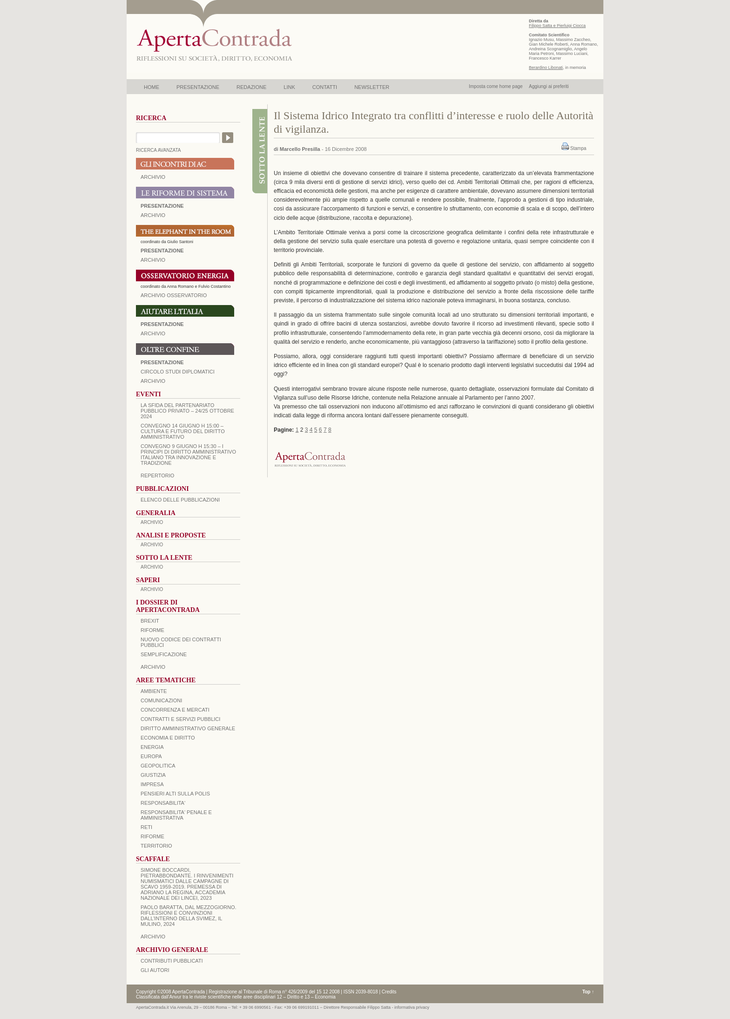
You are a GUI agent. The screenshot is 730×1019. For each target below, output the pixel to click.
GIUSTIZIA (153, 775)
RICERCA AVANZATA (158, 150)
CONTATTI (324, 87)
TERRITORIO (156, 846)
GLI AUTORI (155, 970)
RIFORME (152, 836)
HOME (151, 87)
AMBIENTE (154, 691)
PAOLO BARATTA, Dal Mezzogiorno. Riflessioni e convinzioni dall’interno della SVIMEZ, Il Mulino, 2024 (189, 915)
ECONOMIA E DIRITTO (168, 737)
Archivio (153, 333)
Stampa (578, 148)
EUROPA (151, 756)
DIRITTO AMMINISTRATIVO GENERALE (188, 728)
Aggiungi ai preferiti (549, 86)
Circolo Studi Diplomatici (178, 371)
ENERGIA (152, 747)
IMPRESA (152, 784)
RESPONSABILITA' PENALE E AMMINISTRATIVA (176, 815)
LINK (289, 87)
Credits (389, 991)
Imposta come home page (496, 86)
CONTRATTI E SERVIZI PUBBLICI (180, 719)
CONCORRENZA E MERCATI (175, 710)
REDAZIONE (251, 87)
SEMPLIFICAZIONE (164, 654)
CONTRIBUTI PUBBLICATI (172, 961)
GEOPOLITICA (158, 765)
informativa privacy (411, 1007)
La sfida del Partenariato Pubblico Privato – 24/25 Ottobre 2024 (187, 410)
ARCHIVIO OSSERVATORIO (174, 295)
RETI (146, 827)
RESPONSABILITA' (163, 803)
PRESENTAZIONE (197, 87)
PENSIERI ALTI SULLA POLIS (175, 793)
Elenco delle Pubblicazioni (180, 500)
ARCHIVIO (153, 177)
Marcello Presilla (300, 149)
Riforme (152, 630)
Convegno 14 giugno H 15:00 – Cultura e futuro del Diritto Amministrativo (183, 431)
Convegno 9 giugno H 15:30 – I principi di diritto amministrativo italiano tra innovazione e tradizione (188, 454)
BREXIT (150, 621)
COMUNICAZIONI (161, 700)
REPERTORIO (157, 475)
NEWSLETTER (371, 87)
